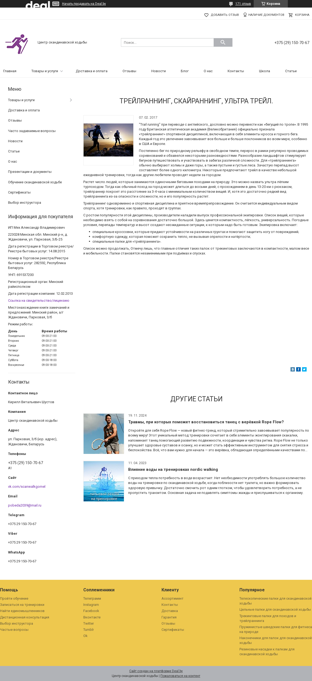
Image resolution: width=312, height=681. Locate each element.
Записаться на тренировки (22, 605)
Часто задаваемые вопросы (32, 131)
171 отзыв (243, 4)
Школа (264, 71)
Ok (85, 636)
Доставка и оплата (91, 71)
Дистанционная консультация (24, 617)
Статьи (291, 71)
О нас (208, 71)
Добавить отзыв (225, 15)
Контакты (236, 71)
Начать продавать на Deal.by (84, 4)
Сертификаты (19, 192)
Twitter (88, 623)
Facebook (91, 611)
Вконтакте (92, 617)
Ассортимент (173, 598)
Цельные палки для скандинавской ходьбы (275, 609)
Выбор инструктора (24, 203)
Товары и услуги (44, 71)
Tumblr (88, 630)
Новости (158, 71)
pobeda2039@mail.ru (24, 505)
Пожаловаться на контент (180, 676)
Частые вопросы (14, 630)
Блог (185, 71)
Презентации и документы (30, 172)
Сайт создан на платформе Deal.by (156, 671)
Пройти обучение (14, 598)
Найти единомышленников (22, 611)
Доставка (170, 611)
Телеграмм (92, 598)
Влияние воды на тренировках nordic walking (173, 469)
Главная (9, 71)
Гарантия (169, 617)
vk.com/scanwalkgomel (26, 487)
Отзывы (129, 71)
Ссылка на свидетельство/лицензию (38, 300)
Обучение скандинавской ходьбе (35, 182)
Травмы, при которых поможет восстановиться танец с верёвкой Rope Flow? (206, 422)
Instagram (91, 605)
